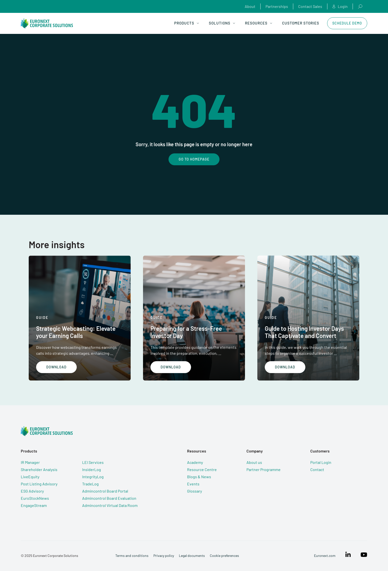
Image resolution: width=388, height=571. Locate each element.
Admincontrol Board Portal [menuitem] (105, 491)
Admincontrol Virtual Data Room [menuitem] (110, 505)
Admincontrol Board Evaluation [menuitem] (109, 498)
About (250, 6)
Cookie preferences (224, 555)
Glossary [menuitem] (194, 491)
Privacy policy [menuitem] (163, 555)
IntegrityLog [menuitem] (93, 476)
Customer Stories (300, 23)
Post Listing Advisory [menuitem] (39, 483)
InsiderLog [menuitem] (91, 469)
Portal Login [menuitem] (320, 462)
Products (186, 23)
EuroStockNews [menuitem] (35, 498)
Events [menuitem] (193, 483)
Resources (258, 23)
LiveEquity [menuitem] (30, 476)
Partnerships (277, 6)
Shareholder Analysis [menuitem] (39, 469)
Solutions (222, 23)
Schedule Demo (347, 23)
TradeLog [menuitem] (90, 483)
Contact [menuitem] (317, 469)
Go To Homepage (194, 159)
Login (340, 6)
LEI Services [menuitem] (93, 462)
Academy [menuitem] (195, 462)
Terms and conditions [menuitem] (131, 555)
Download (56, 367)
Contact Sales (310, 6)
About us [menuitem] (254, 462)
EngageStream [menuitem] (34, 505)
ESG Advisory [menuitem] (32, 491)
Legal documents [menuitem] (192, 555)
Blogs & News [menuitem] (199, 476)
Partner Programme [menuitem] (263, 469)
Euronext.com (325, 555)
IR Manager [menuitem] (30, 462)
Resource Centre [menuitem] (202, 469)
